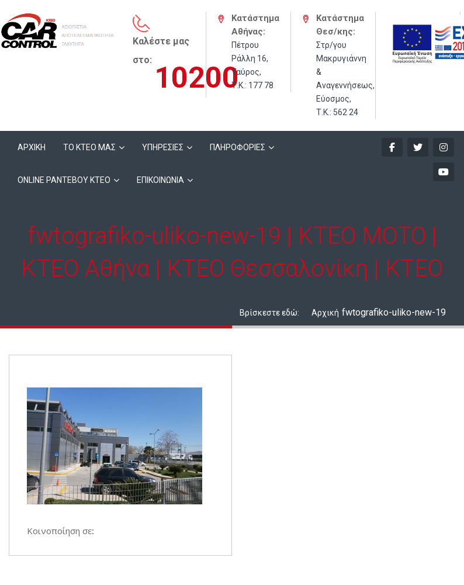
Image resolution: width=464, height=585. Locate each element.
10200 (196, 78)
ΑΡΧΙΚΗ (32, 147)
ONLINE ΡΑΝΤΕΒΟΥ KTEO (64, 180)
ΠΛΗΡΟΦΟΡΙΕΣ (237, 147)
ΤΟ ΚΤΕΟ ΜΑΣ (89, 147)
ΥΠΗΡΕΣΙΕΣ (162, 147)
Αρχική (325, 312)
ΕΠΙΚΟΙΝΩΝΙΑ (160, 180)
